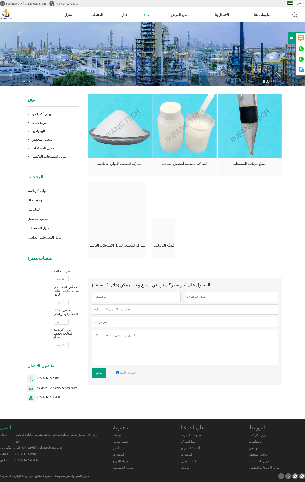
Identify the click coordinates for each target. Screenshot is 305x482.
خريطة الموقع (121, 461)
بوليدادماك (39, 122)
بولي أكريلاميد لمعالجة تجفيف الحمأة (63, 333)
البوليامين (38, 131)
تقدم (99, 372)
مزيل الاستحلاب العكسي (264, 467)
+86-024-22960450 (48, 397)
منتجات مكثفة (62, 271)
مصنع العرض (180, 15)
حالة (147, 15)
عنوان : (4, 434)
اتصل (5, 427)
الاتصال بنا (222, 15)
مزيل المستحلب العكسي (49, 156)
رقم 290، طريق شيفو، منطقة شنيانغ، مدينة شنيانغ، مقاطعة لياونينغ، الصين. (56, 438)
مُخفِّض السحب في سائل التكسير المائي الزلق (66, 290)
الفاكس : (5, 460)
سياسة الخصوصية (124, 467)
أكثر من (61, 278)
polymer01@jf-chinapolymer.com (26, 3)
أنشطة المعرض (190, 448)
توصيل (117, 435)
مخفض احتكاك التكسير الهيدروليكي (66, 312)
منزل (68, 15)
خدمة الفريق (121, 441)
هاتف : (4, 454)
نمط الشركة (188, 441)
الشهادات (118, 454)
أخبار (125, 15)
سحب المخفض (42, 139)
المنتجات (97, 15)
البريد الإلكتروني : (10, 447)
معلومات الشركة (191, 435)
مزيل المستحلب (43, 148)
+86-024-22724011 (66, 3)
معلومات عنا (262, 15)
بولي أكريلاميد (41, 114)
